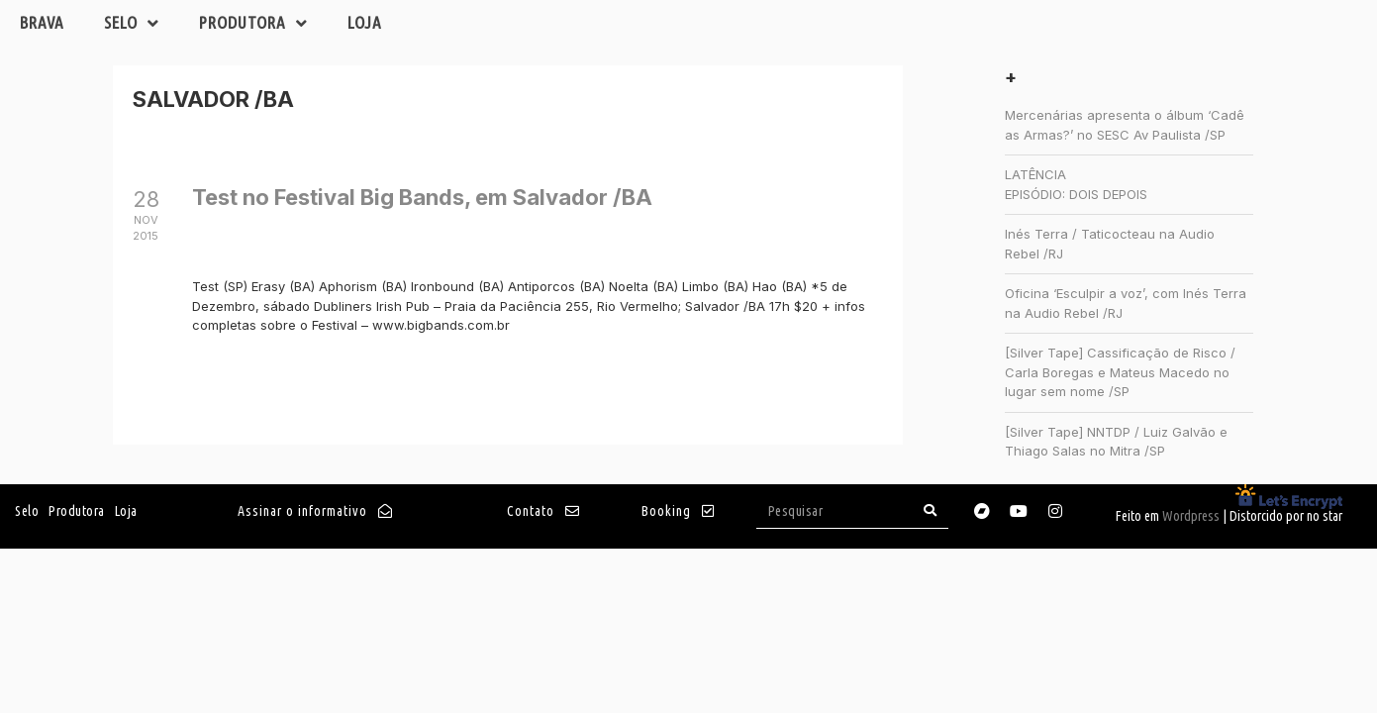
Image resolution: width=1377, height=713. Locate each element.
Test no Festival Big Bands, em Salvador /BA (422, 197)
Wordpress (1191, 516)
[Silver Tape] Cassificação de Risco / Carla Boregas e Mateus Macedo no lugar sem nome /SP (1120, 372)
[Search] (930, 510)
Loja (364, 22)
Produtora (253, 23)
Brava (42, 22)
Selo (131, 23)
